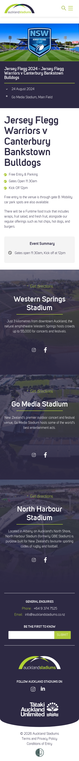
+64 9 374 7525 (45, 608)
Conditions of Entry (39, 744)
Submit (62, 634)
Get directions (39, 286)
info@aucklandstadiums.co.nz (45, 615)
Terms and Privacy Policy (39, 739)
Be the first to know (39, 626)
